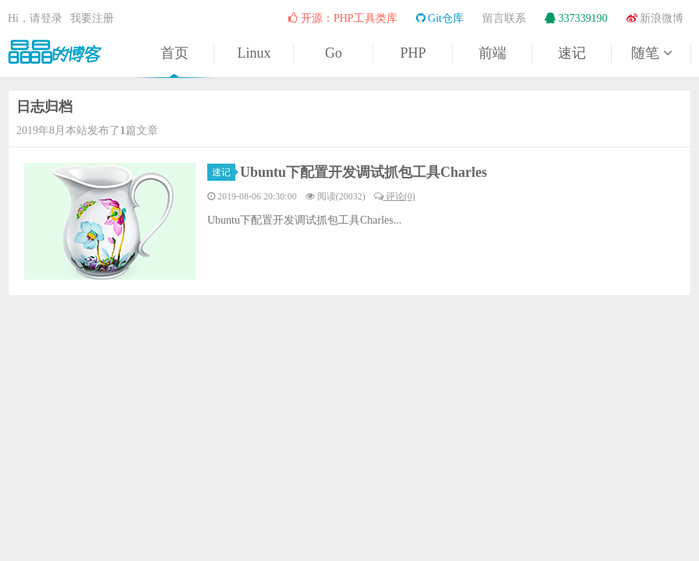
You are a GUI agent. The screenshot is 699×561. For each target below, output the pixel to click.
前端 (492, 53)
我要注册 (92, 18)
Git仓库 (440, 18)
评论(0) (394, 196)
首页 (175, 53)
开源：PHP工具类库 (342, 18)
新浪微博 (655, 18)
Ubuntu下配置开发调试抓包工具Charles (363, 172)
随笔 (651, 53)
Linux (254, 53)
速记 (572, 53)
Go (333, 53)
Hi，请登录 (35, 18)
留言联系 (504, 18)
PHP (412, 53)
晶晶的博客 (54, 51)
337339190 (576, 18)
